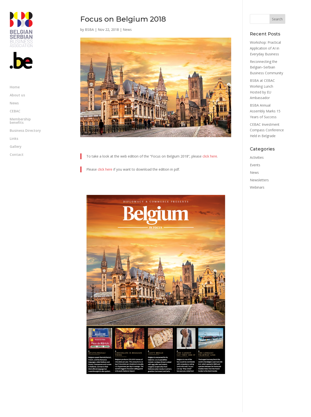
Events (255, 165)
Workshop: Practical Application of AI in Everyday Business (265, 48)
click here (210, 156)
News (14, 103)
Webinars (257, 187)
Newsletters (259, 180)
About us (17, 95)
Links (14, 139)
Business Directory (25, 131)
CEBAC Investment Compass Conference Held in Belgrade (267, 130)
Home (15, 87)
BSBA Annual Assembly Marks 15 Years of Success (265, 111)
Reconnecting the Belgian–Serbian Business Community (266, 67)
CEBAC (15, 111)
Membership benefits (20, 121)
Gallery (16, 147)
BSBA (89, 29)
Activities (257, 157)
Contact (17, 155)
